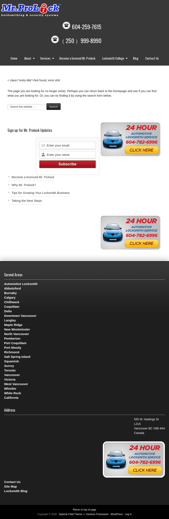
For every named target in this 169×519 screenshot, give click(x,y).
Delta (8, 311)
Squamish (11, 361)
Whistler (10, 388)
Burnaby (10, 293)
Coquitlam (11, 306)
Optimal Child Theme (70, 514)
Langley (10, 320)
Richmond (11, 352)
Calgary (10, 297)
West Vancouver (16, 384)
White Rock (12, 393)
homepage (120, 91)
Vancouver (12, 375)
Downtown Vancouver (20, 315)
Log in (128, 514)
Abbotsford (12, 288)
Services (46, 58)
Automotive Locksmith (21, 284)
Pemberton (12, 338)
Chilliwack (11, 302)
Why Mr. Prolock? (24, 185)
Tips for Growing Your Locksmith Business (41, 193)
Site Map (10, 486)
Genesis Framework (97, 514)
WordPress (116, 514)
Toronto (10, 370)
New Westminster (17, 329)
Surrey (9, 366)
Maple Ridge (13, 325)
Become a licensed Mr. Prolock (77, 58)
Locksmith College (114, 58)
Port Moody (12, 347)
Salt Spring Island (17, 356)
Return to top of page (84, 509)
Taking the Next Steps (27, 200)
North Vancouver (16, 334)
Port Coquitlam (15, 343)
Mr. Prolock (39, 10)
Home (14, 58)
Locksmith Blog (16, 491)
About (28, 58)
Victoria (10, 379)
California (11, 397)
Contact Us (152, 58)
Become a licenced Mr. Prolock (33, 177)
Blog (135, 58)
